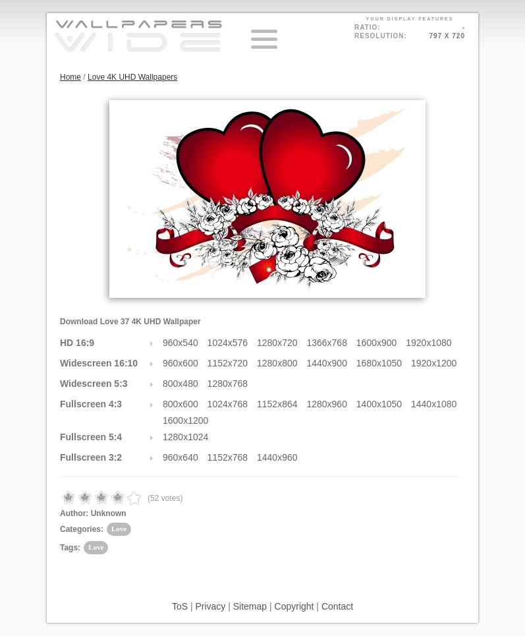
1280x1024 (185, 437)
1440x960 (277, 457)
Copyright (294, 606)
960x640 (180, 457)
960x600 (180, 363)
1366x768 (326, 342)
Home (70, 77)
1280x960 (326, 404)
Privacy (210, 606)
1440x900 (326, 363)
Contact (337, 606)
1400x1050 (379, 404)
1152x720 (227, 363)
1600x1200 (185, 420)
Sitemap (250, 606)
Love (118, 529)
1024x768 (227, 404)
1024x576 (227, 342)
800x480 (180, 383)
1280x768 (227, 383)
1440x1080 (433, 404)
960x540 (180, 342)
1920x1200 (433, 363)
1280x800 (277, 363)
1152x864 (277, 404)
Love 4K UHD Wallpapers (132, 77)
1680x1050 (379, 363)
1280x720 (277, 342)
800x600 (180, 404)
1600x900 (376, 342)
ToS (180, 606)
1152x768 (227, 457)
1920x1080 (428, 342)
